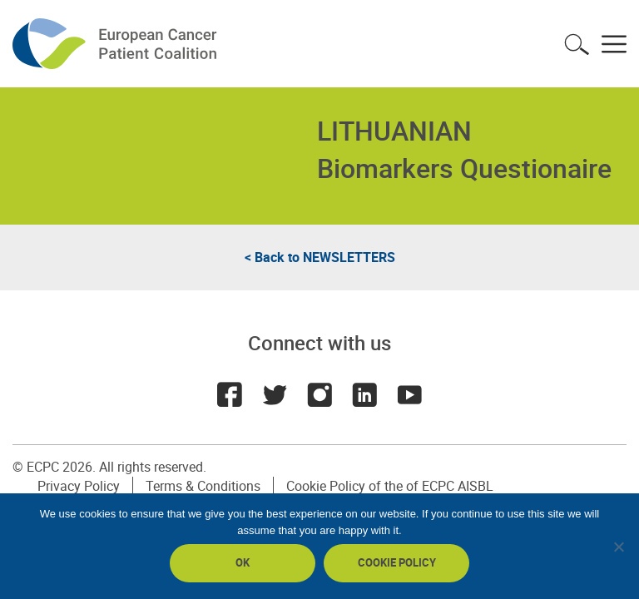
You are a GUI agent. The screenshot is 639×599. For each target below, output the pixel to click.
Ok (242, 562)
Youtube (409, 394)
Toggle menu (614, 44)
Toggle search (576, 44)
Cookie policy (397, 562)
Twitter (274, 394)
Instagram (319, 394)
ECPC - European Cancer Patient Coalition (116, 43)
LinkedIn (364, 394)
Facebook (229, 394)
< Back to (320, 257)
